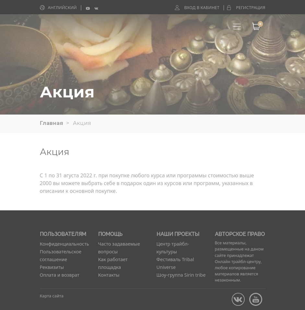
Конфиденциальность (64, 244)
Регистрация (250, 7)
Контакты (109, 275)
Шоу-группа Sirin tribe (181, 275)
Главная (51, 123)
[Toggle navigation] (237, 26)
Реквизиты (52, 267)
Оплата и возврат (59, 275)
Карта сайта (52, 296)
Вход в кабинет (201, 7)
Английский (62, 7)
